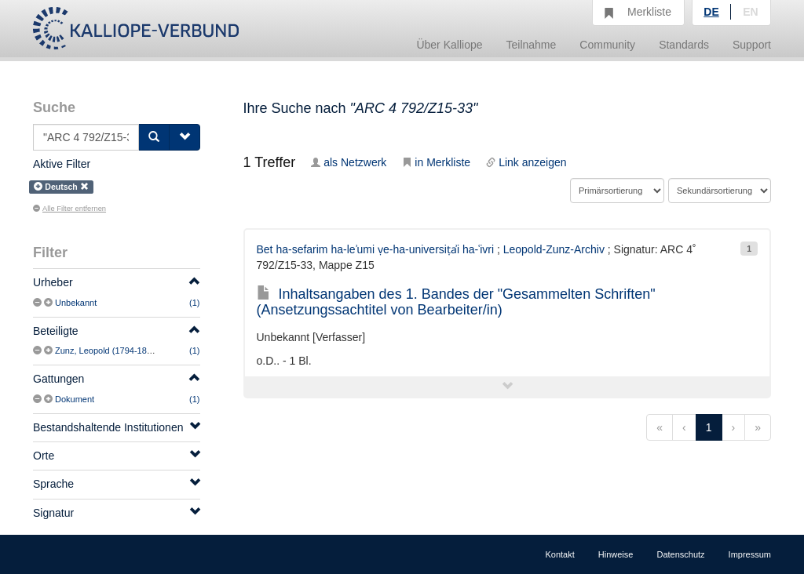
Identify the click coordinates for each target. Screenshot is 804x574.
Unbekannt (76, 302)
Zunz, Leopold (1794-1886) (107, 350)
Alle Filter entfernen (69, 209)
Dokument (74, 399)
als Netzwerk (348, 162)
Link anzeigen (526, 162)
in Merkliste (436, 162)
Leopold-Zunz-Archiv (554, 249)
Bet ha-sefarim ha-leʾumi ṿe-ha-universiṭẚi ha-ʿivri (376, 249)
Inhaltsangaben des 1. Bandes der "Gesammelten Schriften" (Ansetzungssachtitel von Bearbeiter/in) (456, 302)
